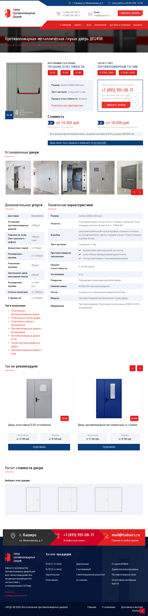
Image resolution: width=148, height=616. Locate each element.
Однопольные (53, 574)
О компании (65, 25)
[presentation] (134, 192)
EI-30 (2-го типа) (54, 569)
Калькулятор (100, 25)
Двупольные (82, 564)
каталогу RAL (100, 143)
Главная (9, 45)
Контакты (138, 25)
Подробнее (39, 447)
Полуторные (52, 580)
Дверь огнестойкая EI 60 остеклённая (29, 425)
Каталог (78, 25)
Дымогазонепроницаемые (125, 569)
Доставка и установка (120, 25)
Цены (89, 25)
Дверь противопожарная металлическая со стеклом (107, 425)
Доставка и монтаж (132, 607)
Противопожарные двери (26, 45)
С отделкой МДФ (120, 564)
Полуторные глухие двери (25, 317)
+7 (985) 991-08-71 (71, 15)
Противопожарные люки (124, 574)
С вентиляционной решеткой (90, 574)
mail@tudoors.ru (102, 15)
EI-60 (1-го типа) (54, 564)
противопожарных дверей (53, 607)
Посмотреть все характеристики (67, 105)
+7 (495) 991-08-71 (71, 12)
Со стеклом (81, 580)
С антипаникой (83, 569)
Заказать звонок (130, 13)
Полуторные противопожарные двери (57, 45)
